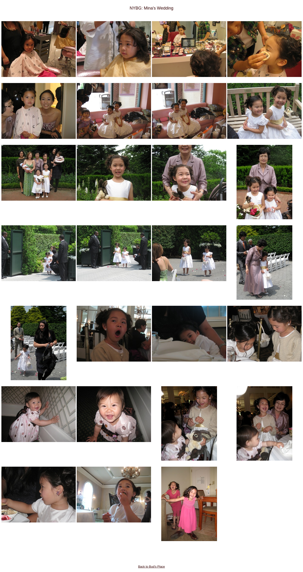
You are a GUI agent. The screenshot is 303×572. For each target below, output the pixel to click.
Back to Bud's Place (151, 566)
